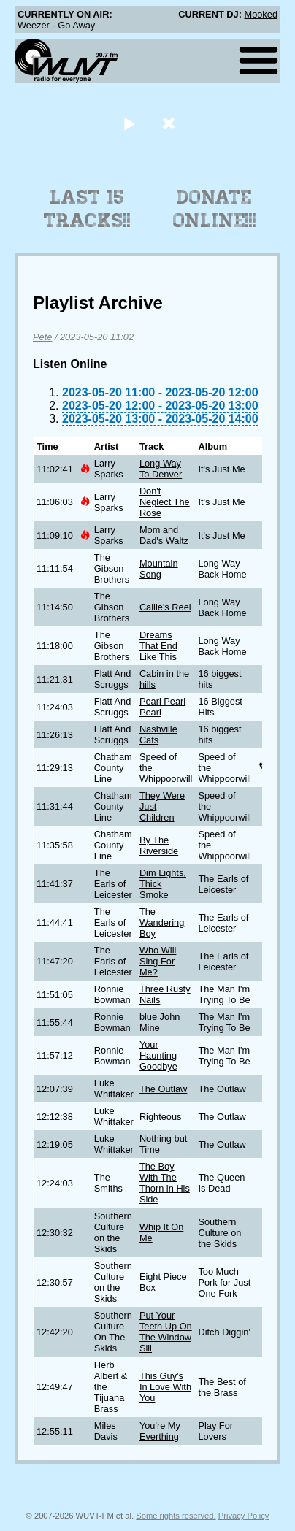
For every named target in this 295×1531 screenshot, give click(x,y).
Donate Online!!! (214, 208)
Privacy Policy (243, 1515)
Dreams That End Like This (158, 645)
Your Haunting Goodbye (158, 1055)
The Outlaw (163, 1088)
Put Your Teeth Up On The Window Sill (165, 1332)
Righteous (160, 1116)
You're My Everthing (159, 1431)
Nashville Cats (158, 734)
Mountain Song (158, 569)
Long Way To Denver (160, 469)
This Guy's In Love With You (165, 1386)
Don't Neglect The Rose (164, 502)
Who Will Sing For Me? (157, 961)
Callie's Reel (165, 607)
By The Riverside (158, 845)
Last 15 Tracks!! (87, 208)
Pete (42, 336)
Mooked (260, 14)
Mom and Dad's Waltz (163, 535)
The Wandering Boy (161, 922)
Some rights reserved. (175, 1515)
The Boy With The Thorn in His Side (164, 1183)
